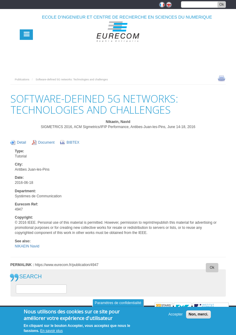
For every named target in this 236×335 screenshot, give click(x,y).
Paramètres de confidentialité (118, 303)
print (221, 78)
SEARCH (30, 277)
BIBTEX (73, 142)
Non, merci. (198, 314)
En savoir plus (51, 331)
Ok (221, 4)
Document (46, 142)
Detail (21, 142)
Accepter (175, 314)
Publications (22, 79)
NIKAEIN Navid (27, 246)
